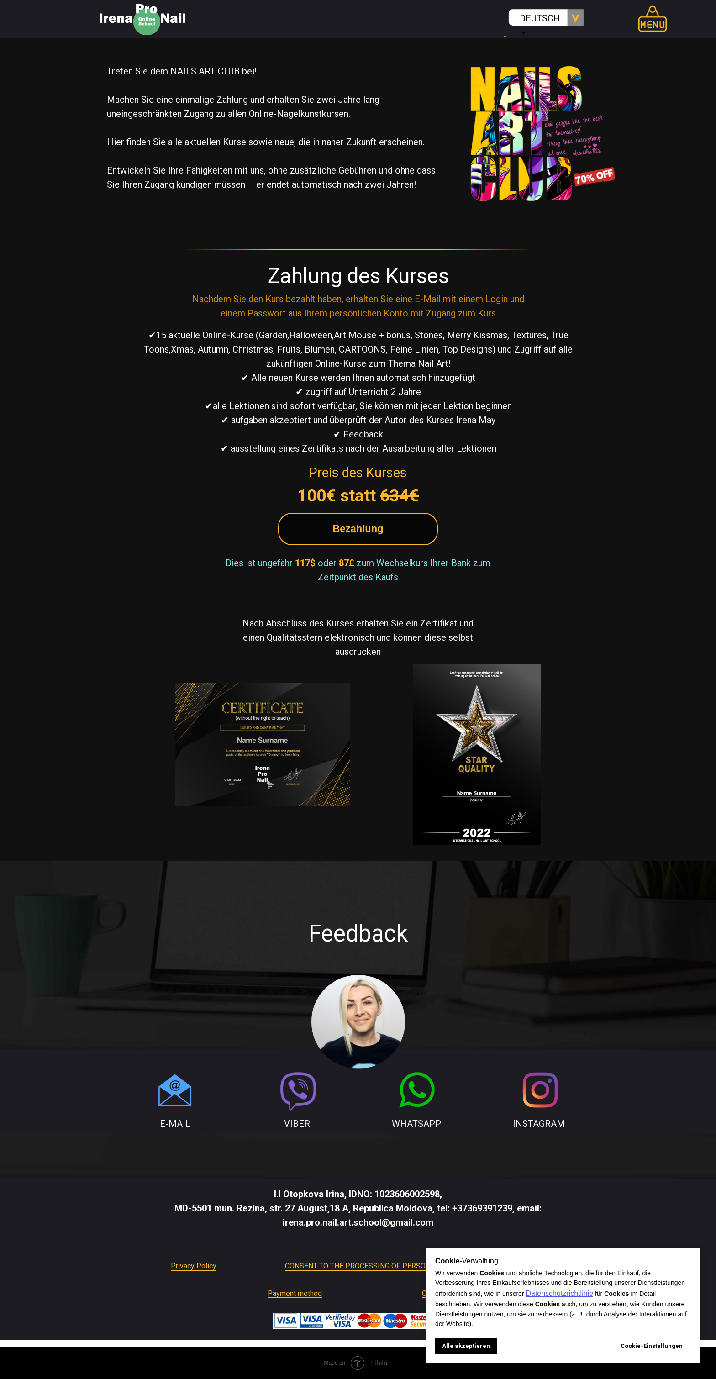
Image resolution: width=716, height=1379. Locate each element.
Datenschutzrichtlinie (559, 1293)
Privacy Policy (193, 1266)
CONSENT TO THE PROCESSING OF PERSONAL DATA (371, 1266)
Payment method (295, 1293)
